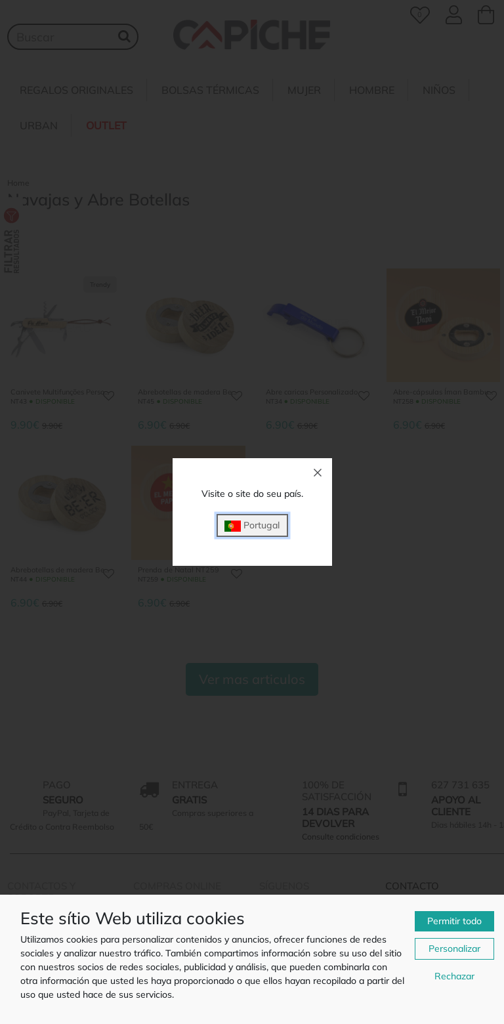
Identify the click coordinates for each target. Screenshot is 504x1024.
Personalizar (454, 948)
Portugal (252, 525)
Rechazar (454, 976)
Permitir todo (454, 921)
